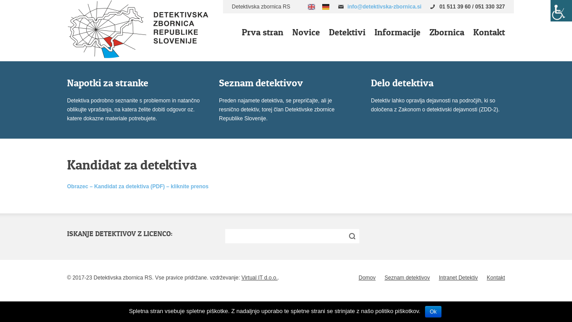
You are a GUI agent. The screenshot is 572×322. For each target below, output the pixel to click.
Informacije (397, 32)
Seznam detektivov (407, 278)
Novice (306, 32)
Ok (433, 312)
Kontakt (489, 32)
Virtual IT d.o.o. (259, 278)
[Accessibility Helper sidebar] (561, 10)
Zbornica (446, 32)
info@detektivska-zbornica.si (384, 7)
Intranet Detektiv (458, 278)
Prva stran (262, 32)
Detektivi (347, 32)
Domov (367, 278)
